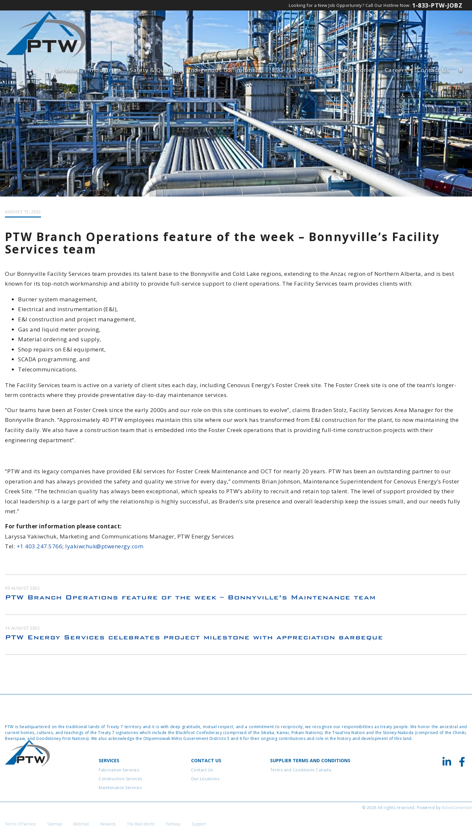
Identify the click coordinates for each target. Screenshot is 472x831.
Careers (396, 70)
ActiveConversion (457, 811)
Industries (104, 70)
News (353, 70)
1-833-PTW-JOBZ (437, 5)
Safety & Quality (154, 70)
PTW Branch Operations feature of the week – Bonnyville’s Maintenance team (190, 601)
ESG (278, 70)
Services (68, 70)
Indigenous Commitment (225, 70)
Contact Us (433, 70)
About (307, 70)
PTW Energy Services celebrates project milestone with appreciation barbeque (194, 641)
